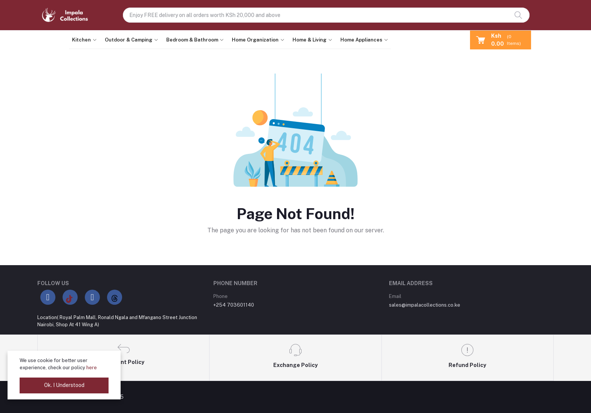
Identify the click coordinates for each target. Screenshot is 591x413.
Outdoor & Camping (128, 40)
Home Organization (255, 40)
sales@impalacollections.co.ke (424, 305)
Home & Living (309, 40)
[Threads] (114, 297)
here (91, 367)
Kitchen (81, 40)
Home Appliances (361, 40)
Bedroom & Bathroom (192, 40)
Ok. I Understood (64, 385)
